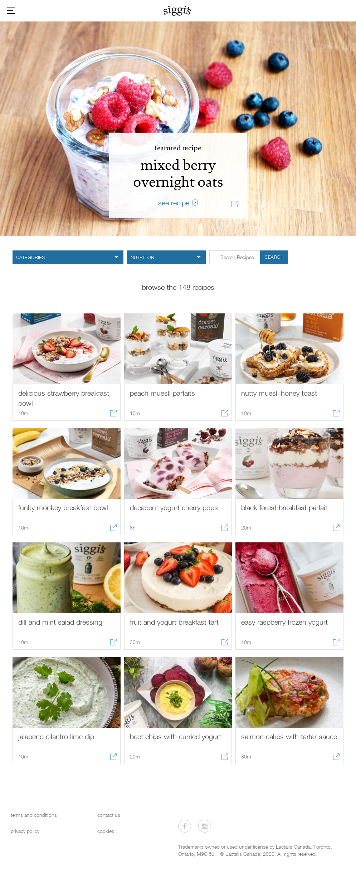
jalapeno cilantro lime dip (56, 736)
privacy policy (25, 831)
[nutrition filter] (166, 257)
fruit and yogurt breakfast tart (174, 622)
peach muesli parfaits (162, 393)
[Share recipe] (234, 205)
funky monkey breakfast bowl (63, 507)
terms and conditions (34, 815)
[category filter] (68, 257)
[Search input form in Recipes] (248, 257)
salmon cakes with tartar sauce (289, 736)
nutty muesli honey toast (279, 393)
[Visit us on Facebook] (184, 826)
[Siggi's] (178, 10)
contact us (108, 815)
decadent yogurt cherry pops (174, 507)
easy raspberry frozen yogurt (284, 622)
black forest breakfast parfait (284, 507)
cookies (105, 831)
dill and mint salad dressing (60, 622)
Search (274, 257)
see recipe (173, 202)
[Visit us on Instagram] (204, 826)
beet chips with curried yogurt (175, 736)
